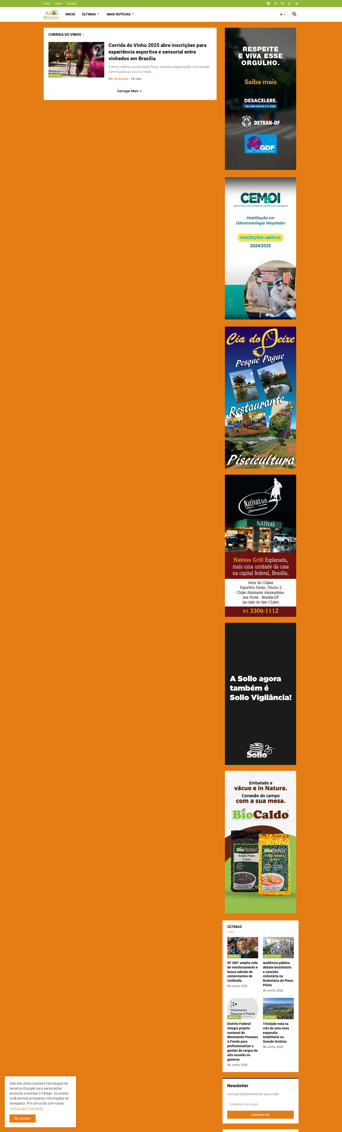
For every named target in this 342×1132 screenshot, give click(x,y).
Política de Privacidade (26, 1108)
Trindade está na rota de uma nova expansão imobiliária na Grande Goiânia (276, 1033)
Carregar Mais (127, 91)
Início (47, 3)
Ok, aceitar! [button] (22, 1118)
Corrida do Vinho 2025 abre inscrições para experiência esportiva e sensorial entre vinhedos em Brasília (157, 52)
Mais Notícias (119, 14)
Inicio (70, 14)
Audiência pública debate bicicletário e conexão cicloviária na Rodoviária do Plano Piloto (278, 974)
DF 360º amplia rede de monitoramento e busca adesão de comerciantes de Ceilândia (242, 972)
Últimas (89, 14)
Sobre (58, 3)
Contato (71, 3)
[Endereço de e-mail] (260, 1104)
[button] (283, 14)
